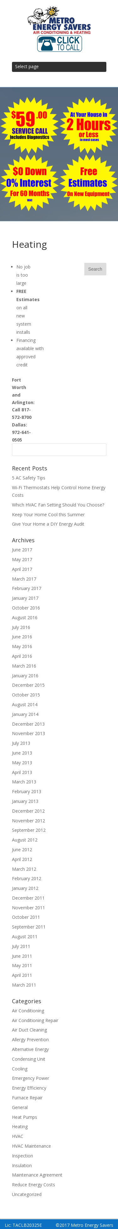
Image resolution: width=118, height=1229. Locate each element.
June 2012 (22, 850)
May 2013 (22, 763)
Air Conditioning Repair (35, 1020)
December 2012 (28, 811)
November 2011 (28, 908)
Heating (20, 1126)
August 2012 (24, 840)
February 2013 (26, 791)
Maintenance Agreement (37, 1175)
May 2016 (22, 646)
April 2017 (22, 569)
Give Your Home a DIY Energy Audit (48, 524)
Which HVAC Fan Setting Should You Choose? (58, 505)
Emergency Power (30, 1078)
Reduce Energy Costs (33, 1185)
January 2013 (25, 801)
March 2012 (24, 869)
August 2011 (24, 936)
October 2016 (26, 608)
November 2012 (28, 821)
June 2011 (22, 956)
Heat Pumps (24, 1117)
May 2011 (22, 965)
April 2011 (22, 975)
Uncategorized (27, 1194)
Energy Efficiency (29, 1088)
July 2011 (21, 946)
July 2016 (21, 627)
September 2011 (29, 927)
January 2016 (25, 676)
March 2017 (24, 579)
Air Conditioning (28, 1011)
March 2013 (24, 782)
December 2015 (28, 685)
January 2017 (25, 598)
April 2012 (22, 859)
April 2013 (22, 772)
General (20, 1107)
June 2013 (22, 753)
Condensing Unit (28, 1059)
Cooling (19, 1069)
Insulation (22, 1165)
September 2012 (29, 830)
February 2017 (26, 588)
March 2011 (24, 985)
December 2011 (28, 898)
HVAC (17, 1136)
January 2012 (25, 888)
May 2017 (22, 559)
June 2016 (22, 637)
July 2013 (21, 743)
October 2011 (26, 917)
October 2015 (26, 695)
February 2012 (26, 878)
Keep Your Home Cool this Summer (48, 514)
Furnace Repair (27, 1098)
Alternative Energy (30, 1049)
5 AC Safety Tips (28, 478)
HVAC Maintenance (31, 1146)
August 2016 (24, 617)
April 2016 (22, 656)
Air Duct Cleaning (29, 1030)
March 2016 (24, 666)
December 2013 (28, 724)
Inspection (22, 1156)
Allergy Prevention (30, 1039)
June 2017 (22, 550)
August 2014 (24, 704)
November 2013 (28, 733)
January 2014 (25, 714)
